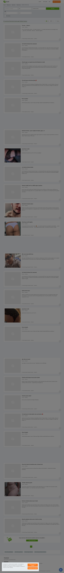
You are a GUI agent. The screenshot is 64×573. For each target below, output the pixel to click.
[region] (20, 566)
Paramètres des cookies (32, 568)
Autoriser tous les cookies (32, 565)
